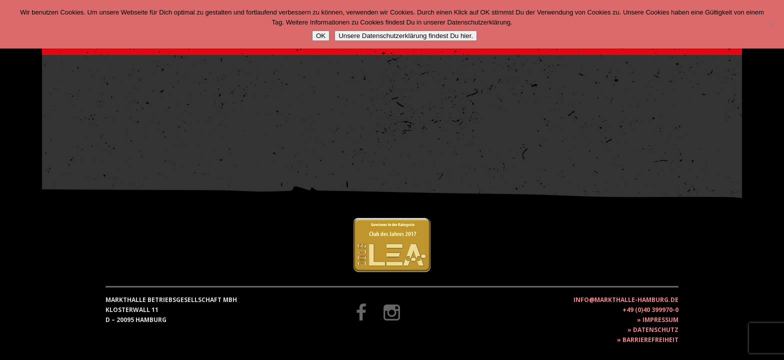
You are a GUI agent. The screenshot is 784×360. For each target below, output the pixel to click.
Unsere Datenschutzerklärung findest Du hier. (405, 36)
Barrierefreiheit (650, 340)
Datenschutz (655, 330)
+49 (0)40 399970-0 (650, 310)
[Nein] (771, 25)
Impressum (660, 320)
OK (321, 36)
